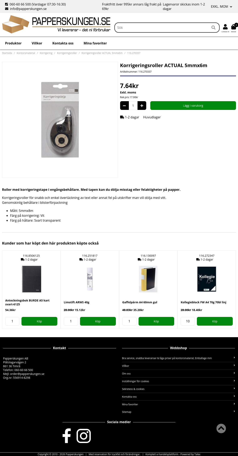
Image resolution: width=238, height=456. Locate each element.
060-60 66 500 (20, 4)
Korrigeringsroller (67, 53)
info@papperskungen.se (28, 8)
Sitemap (178, 412)
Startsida (7, 53)
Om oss (178, 373)
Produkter (13, 43)
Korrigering (46, 53)
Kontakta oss (63, 43)
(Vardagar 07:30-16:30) (36, 4)
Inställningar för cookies (178, 381)
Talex (197, 454)
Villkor (37, 43)
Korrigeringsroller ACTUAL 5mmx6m (102, 53)
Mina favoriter (95, 43)
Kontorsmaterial (26, 53)
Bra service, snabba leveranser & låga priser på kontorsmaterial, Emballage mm (178, 358)
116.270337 (133, 53)
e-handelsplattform (167, 454)
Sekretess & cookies (178, 389)
